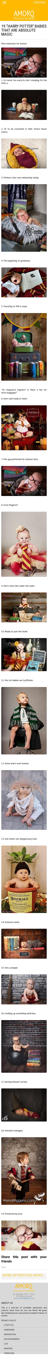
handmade (9, 1330)
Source (3, 1267)
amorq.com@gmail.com (24, 1298)
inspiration (10, 1334)
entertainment (12, 1339)
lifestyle (9, 1325)
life (6, 1344)
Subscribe (39, 2)
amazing (8, 1348)
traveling (9, 1353)
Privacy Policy (8, 1320)
